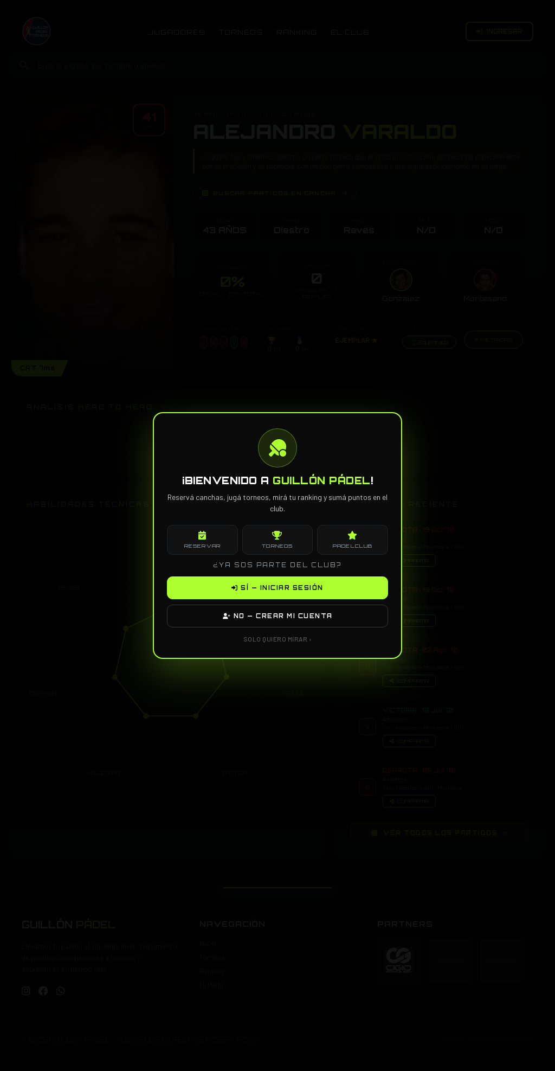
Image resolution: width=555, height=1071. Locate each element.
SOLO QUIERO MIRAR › (277, 639)
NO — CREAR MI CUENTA (278, 616)
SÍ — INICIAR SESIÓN (277, 588)
